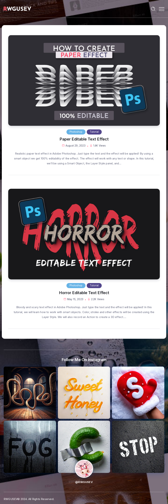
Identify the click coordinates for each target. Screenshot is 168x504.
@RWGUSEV (84, 482)
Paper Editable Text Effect (84, 139)
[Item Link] (84, 80)
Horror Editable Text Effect (84, 292)
